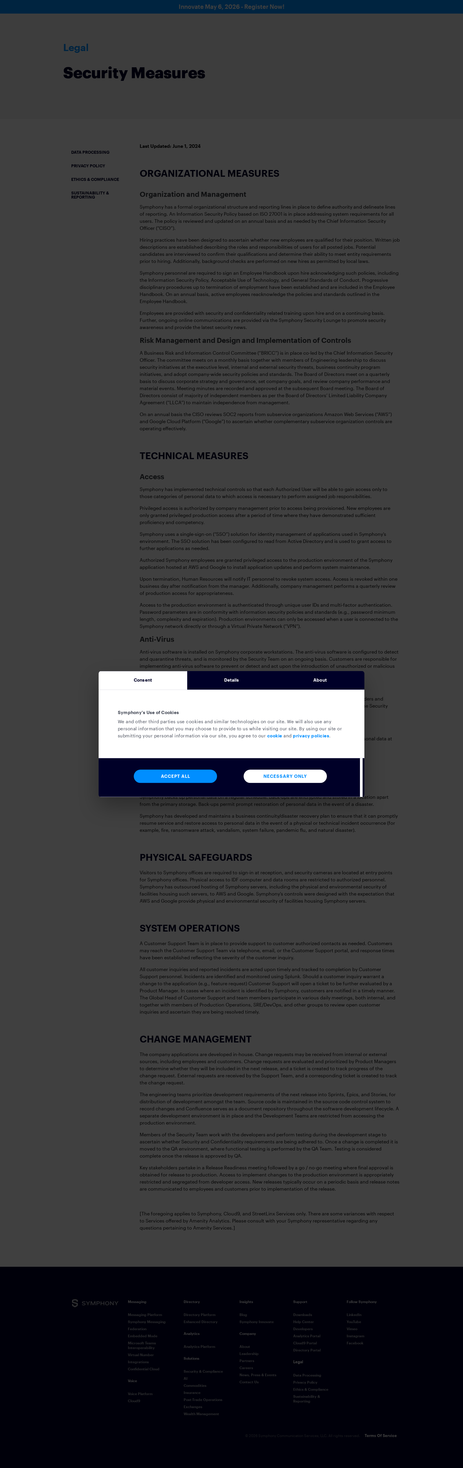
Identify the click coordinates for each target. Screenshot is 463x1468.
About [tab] (320, 680)
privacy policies (311, 737)
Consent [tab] (143, 680)
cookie (274, 737)
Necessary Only (285, 777)
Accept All (175, 777)
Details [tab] (231, 680)
